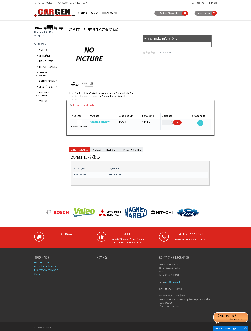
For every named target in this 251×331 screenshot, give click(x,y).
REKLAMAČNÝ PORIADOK (46, 270)
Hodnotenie (111, 149)
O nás (94, 13)
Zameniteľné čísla (79, 149)
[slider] (149, 52)
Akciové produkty (46, 86)
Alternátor (43, 55)
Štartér (41, 50)
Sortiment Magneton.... (43, 74)
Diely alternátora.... (47, 66)
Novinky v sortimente (42, 94)
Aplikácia (97, 149)
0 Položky (201, 13)
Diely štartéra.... (45, 61)
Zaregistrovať (198, 2)
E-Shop (82, 13)
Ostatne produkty (46, 81)
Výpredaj (42, 101)
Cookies (38, 273)
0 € (209, 13)
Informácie (110, 13)
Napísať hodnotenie (132, 149)
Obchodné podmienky (45, 266)
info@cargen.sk (172, 282)
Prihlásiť (213, 2)
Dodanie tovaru (41, 262)
